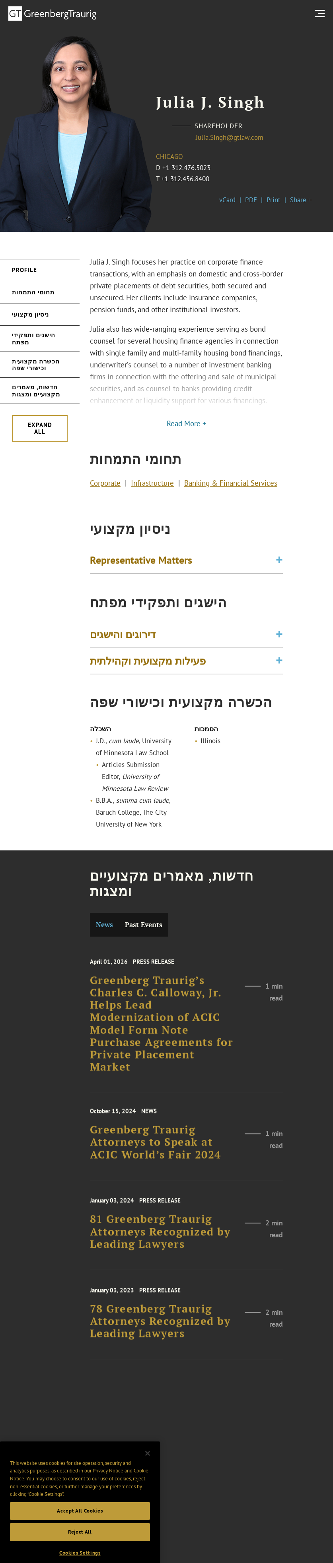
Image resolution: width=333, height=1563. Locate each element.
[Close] (147, 1468)
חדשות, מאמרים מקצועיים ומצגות (36, 390)
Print (273, 199)
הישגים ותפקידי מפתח (33, 338)
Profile (24, 270)
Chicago (169, 156)
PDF (251, 199)
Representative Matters (141, 562)
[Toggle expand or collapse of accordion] (279, 562)
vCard (227, 199)
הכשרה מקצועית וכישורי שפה (36, 364)
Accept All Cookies (80, 1525)
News (104, 924)
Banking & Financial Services (230, 485)
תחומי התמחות (33, 292)
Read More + (186, 423)
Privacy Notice (108, 1485)
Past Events (143, 924)
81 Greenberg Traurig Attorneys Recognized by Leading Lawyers (160, 1239)
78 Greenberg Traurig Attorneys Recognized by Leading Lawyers (160, 1328)
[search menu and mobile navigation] (321, 13)
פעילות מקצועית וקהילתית (148, 665)
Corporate (105, 485)
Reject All (80, 1547)
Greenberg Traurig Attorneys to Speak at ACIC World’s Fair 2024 (155, 1150)
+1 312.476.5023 (186, 167)
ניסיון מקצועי (30, 314)
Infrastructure (152, 485)
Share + (301, 199)
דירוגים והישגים (123, 638)
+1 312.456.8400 (185, 178)
